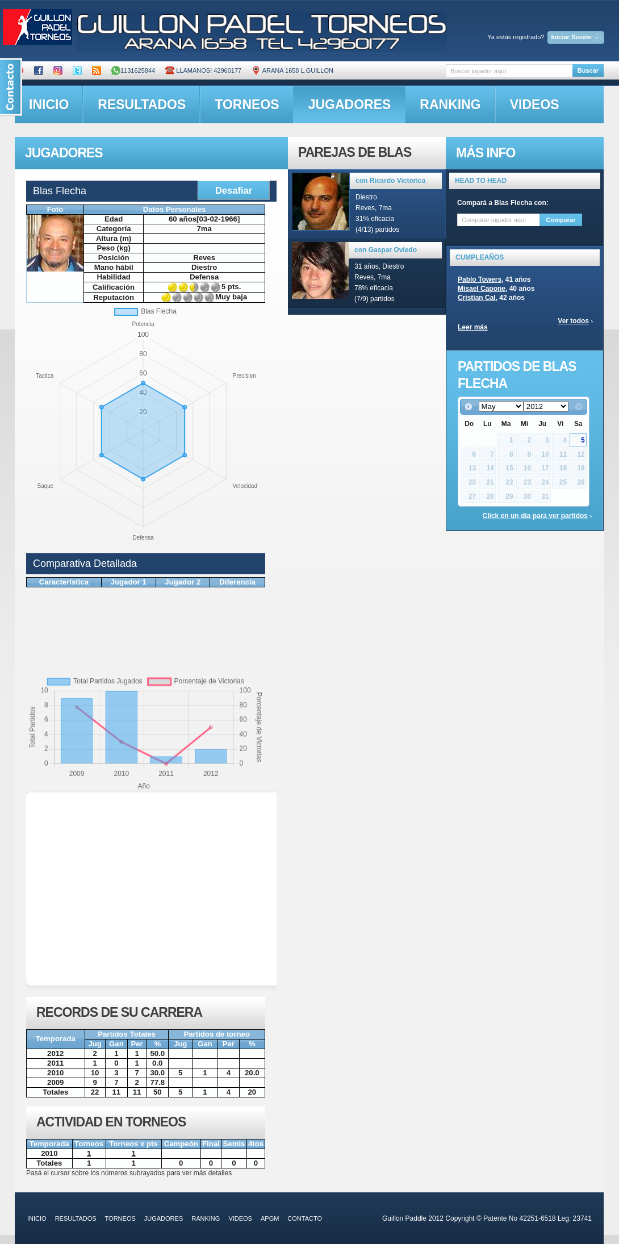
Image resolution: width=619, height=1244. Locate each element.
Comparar (561, 219)
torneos (247, 104)
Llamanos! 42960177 (203, 70)
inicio (49, 104)
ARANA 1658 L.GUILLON (292, 70)
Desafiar (233, 190)
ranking (450, 104)
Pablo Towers (479, 279)
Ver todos (573, 321)
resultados (142, 104)
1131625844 (133, 70)
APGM (270, 1218)
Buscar (588, 70)
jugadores (349, 104)
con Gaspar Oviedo (385, 250)
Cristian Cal (477, 298)
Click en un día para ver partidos (535, 516)
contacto (304, 1218)
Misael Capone (481, 289)
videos (534, 104)
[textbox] (509, 70)
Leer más (473, 327)
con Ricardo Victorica (390, 181)
